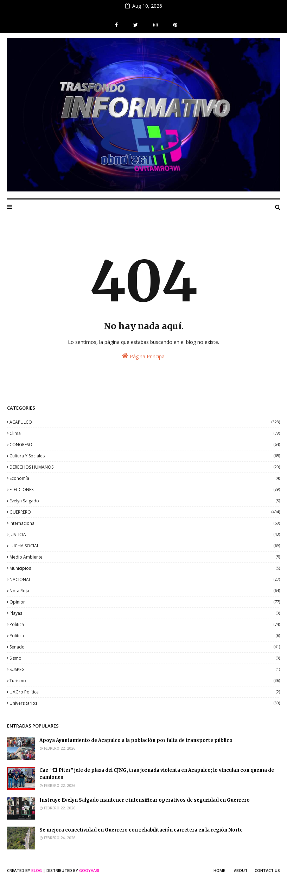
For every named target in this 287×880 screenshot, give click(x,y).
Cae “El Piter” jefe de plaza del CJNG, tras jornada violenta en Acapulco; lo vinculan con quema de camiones (156, 774)
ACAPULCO (144, 422)
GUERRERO (144, 512)
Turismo (144, 681)
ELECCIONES (144, 490)
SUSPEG (144, 669)
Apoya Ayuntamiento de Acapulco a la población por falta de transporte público (135, 740)
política (144, 636)
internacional (144, 523)
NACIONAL (144, 579)
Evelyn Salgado (144, 501)
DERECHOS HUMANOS (144, 467)
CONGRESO (144, 445)
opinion (144, 602)
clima (144, 433)
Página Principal (144, 356)
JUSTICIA (144, 534)
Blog (36, 870)
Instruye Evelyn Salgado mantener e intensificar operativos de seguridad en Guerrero (145, 800)
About (241, 870)
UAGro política (144, 692)
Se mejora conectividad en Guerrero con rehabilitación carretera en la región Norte (141, 830)
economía (144, 478)
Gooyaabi (89, 870)
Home (219, 870)
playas (144, 613)
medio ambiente (144, 557)
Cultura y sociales (144, 456)
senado (144, 647)
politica (144, 624)
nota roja (144, 591)
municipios (144, 568)
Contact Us (267, 870)
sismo (144, 658)
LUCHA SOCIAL (144, 546)
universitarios (144, 703)
